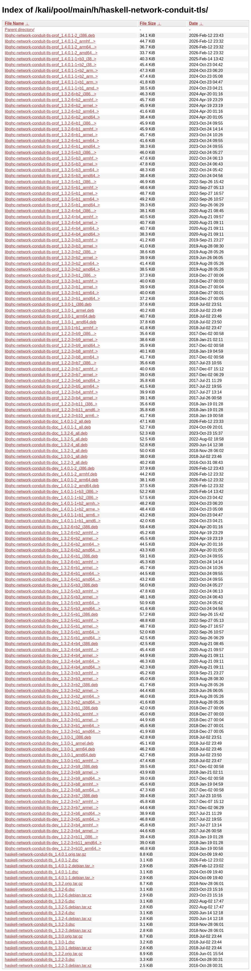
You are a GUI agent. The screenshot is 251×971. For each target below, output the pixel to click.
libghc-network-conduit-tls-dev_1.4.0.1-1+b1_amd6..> (53, 521)
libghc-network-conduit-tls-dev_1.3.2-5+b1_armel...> (51, 626)
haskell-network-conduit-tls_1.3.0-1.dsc (40, 942)
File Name (14, 23)
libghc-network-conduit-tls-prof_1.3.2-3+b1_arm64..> (52, 293)
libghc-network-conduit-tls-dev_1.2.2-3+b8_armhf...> (51, 784)
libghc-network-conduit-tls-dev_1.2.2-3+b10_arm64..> (53, 848)
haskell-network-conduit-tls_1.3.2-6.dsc (40, 889)
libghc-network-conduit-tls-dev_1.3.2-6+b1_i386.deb (51, 556)
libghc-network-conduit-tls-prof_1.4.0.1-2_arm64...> (50, 47)
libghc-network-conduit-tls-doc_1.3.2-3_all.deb (46, 451)
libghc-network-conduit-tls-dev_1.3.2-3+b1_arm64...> (52, 726)
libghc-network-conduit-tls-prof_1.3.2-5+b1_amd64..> (52, 205)
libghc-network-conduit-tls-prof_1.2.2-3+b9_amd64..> (52, 345)
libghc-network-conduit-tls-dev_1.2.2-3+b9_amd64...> (53, 778)
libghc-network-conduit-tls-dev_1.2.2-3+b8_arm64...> (52, 790)
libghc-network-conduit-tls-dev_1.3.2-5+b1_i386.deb (51, 614)
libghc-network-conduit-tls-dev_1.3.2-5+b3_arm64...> (52, 603)
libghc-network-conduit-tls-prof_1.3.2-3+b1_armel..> (51, 287)
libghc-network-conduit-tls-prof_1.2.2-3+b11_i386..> (51, 404)
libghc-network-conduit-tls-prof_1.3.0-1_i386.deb (48, 304)
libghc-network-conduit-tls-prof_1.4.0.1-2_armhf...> (50, 41)
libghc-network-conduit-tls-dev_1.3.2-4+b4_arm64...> (52, 661)
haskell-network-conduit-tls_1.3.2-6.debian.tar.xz (48, 895)
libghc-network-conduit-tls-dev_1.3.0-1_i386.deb (48, 737)
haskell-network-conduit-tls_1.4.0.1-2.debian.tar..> (49, 866)
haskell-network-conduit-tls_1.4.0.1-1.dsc (41, 872)
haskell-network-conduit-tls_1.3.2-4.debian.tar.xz (48, 919)
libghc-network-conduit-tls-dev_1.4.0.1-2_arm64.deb (51, 480)
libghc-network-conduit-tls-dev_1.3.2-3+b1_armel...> (51, 720)
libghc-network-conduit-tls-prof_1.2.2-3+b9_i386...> (50, 333)
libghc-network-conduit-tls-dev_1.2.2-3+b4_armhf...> (51, 825)
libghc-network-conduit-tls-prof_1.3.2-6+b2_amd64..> (52, 117)
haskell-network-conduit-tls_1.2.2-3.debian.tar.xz (48, 965)
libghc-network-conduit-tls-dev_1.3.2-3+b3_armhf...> (51, 673)
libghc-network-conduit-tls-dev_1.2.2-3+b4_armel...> (51, 831)
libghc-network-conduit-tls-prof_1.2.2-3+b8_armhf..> (51, 351)
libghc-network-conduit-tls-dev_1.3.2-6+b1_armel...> (51, 568)
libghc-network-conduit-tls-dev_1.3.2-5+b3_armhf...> (51, 591)
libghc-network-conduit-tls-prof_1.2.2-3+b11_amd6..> (52, 410)
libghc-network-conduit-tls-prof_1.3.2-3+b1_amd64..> (52, 298)
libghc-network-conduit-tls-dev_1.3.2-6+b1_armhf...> (51, 562)
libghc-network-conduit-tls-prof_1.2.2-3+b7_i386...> (50, 363)
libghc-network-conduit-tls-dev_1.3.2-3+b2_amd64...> (53, 702)
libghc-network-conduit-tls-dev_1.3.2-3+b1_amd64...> (53, 731)
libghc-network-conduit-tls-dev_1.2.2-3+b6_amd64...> (53, 813)
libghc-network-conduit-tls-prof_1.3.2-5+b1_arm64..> (52, 199)
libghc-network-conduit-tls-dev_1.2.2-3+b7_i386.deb (51, 796)
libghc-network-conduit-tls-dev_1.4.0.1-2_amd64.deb (52, 486)
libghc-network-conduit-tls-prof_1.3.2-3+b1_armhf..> (51, 281)
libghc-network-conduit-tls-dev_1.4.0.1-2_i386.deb (49, 468)
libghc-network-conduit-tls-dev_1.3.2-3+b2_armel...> (51, 690)
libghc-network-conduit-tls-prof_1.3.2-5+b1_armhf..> (51, 187)
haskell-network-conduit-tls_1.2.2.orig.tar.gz (44, 954)
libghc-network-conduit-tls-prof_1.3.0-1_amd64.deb (50, 322)
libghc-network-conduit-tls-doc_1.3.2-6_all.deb (46, 433)
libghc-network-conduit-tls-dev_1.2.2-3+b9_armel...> (51, 772)
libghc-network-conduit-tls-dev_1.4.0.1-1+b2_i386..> (51, 497)
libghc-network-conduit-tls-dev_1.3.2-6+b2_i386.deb (51, 527)
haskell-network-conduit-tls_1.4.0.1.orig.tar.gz (45, 854)
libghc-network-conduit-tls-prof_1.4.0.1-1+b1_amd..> (52, 88)
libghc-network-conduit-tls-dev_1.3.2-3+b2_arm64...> (52, 696)
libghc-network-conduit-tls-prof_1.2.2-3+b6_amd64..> (52, 380)
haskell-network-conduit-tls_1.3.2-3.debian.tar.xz (48, 930)
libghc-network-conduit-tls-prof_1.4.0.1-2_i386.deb (50, 35)
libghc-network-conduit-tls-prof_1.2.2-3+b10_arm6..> (52, 415)
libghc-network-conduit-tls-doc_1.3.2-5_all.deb (46, 439)
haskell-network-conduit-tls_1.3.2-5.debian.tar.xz (48, 907)
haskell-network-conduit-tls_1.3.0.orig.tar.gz (44, 936)
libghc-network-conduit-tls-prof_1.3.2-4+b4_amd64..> (52, 234)
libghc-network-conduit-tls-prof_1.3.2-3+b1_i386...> (50, 275)
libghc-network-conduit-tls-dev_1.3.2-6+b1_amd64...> (53, 579)
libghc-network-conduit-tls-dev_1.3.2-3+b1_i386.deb (51, 708)
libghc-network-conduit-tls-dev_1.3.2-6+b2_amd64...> (53, 550)
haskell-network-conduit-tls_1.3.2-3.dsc (40, 924)
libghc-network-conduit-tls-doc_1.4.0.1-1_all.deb (48, 427)
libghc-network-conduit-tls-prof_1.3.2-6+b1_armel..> (51, 135)
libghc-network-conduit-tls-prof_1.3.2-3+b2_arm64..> (52, 263)
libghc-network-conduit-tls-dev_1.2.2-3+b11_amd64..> (53, 843)
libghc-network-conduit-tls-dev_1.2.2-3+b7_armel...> (51, 808)
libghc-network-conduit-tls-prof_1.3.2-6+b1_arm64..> (52, 140)
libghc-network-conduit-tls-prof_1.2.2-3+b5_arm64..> (52, 386)
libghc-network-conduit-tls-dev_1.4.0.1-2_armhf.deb (51, 474)
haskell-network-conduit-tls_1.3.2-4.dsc (40, 913)
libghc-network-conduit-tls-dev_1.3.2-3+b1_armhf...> (51, 714)
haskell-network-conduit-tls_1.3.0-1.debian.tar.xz (48, 948)
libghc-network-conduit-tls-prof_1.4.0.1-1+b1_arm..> (51, 82)
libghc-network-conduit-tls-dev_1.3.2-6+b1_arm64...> (52, 573)
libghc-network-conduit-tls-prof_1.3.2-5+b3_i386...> (50, 152)
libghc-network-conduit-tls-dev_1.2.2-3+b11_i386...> (51, 837)
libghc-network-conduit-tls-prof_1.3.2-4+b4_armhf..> (51, 217)
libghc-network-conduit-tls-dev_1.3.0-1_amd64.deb (50, 755)
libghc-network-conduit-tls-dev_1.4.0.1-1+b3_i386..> (51, 491)
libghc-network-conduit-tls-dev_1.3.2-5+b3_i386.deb (51, 585)
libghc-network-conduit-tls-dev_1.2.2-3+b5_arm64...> (52, 819)
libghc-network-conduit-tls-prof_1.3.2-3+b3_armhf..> (51, 240)
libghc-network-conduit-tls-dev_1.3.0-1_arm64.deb (50, 749)
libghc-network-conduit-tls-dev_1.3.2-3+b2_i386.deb (51, 685)
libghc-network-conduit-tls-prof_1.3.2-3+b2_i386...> (50, 252)
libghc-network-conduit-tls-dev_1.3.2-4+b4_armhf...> (51, 650)
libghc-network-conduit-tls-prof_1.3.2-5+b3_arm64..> (52, 170)
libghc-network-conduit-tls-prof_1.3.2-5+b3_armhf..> (51, 158)
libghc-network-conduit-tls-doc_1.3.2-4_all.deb (46, 445)
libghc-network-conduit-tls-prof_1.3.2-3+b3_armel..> (51, 246)
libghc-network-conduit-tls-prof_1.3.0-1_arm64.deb (50, 316)
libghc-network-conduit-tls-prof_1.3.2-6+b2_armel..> (51, 105)
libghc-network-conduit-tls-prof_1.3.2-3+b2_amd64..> (52, 269)
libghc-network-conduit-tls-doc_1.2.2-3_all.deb (46, 462)
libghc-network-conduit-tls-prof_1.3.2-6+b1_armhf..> (51, 129)
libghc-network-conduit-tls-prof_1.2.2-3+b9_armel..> (51, 340)
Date (193, 23)
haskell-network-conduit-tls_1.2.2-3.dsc (40, 959)
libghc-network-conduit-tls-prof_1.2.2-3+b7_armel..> (51, 375)
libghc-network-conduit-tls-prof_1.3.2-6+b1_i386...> (50, 123)
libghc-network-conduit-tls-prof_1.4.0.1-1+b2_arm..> (51, 70)
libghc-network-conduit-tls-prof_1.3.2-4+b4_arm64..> (52, 228)
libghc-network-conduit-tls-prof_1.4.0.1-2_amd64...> (51, 53)
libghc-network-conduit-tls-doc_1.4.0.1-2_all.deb (48, 421)
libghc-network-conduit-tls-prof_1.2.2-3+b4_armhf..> (51, 392)
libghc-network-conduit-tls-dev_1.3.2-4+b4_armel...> (51, 655)
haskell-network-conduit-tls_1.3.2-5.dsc (40, 901)
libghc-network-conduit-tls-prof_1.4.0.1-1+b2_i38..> (50, 65)
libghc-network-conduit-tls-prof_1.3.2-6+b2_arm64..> (52, 111)
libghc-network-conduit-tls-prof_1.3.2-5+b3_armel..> (51, 164)
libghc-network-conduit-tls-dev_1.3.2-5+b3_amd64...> (53, 608)
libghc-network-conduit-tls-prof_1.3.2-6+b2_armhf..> (51, 100)
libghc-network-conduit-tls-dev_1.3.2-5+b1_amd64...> (53, 638)
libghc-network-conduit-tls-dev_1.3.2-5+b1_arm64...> (52, 632)
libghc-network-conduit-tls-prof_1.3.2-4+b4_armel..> (51, 222)
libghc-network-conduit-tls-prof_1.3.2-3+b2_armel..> (51, 258)
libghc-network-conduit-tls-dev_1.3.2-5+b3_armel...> (51, 597)
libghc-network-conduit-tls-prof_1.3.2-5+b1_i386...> (50, 182)
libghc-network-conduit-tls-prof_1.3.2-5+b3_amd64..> (52, 176)
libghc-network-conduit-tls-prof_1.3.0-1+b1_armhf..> (51, 328)
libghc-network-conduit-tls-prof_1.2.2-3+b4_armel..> (51, 398)
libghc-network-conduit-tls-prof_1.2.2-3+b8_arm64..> (52, 357)
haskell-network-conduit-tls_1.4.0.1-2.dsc (41, 860)
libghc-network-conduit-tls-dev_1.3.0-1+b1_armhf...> (51, 761)
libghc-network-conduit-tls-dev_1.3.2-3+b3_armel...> (51, 679)
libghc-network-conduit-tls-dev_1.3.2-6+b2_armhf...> (51, 533)
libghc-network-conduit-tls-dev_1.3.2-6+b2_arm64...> (52, 544)
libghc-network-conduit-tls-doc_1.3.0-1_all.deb (46, 456)
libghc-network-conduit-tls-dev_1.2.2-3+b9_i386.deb (51, 766)
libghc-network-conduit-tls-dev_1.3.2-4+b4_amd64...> (53, 667)
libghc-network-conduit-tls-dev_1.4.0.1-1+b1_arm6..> (52, 515)
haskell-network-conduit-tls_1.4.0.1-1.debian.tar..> (49, 878)
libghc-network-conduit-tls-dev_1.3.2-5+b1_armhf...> (51, 620)
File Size (148, 23)
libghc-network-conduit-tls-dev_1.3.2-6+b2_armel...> (51, 538)
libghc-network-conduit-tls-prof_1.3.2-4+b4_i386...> (50, 211)
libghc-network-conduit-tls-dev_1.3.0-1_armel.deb (49, 743)
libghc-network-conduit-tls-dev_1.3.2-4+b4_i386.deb (51, 644)
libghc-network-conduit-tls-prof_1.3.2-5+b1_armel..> (51, 193)
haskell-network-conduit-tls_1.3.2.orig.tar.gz (44, 883)
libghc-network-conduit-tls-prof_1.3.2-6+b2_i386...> (50, 94)
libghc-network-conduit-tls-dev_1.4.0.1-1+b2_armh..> (52, 503)
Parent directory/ (19, 29)
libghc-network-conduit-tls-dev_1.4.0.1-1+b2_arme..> (52, 509)
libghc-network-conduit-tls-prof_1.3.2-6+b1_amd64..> (52, 146)
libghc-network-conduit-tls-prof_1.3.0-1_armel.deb (49, 310)
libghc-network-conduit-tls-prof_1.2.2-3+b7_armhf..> (51, 369)
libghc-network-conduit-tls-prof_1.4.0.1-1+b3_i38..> (50, 59)
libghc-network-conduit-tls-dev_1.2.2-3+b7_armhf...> (51, 801)
